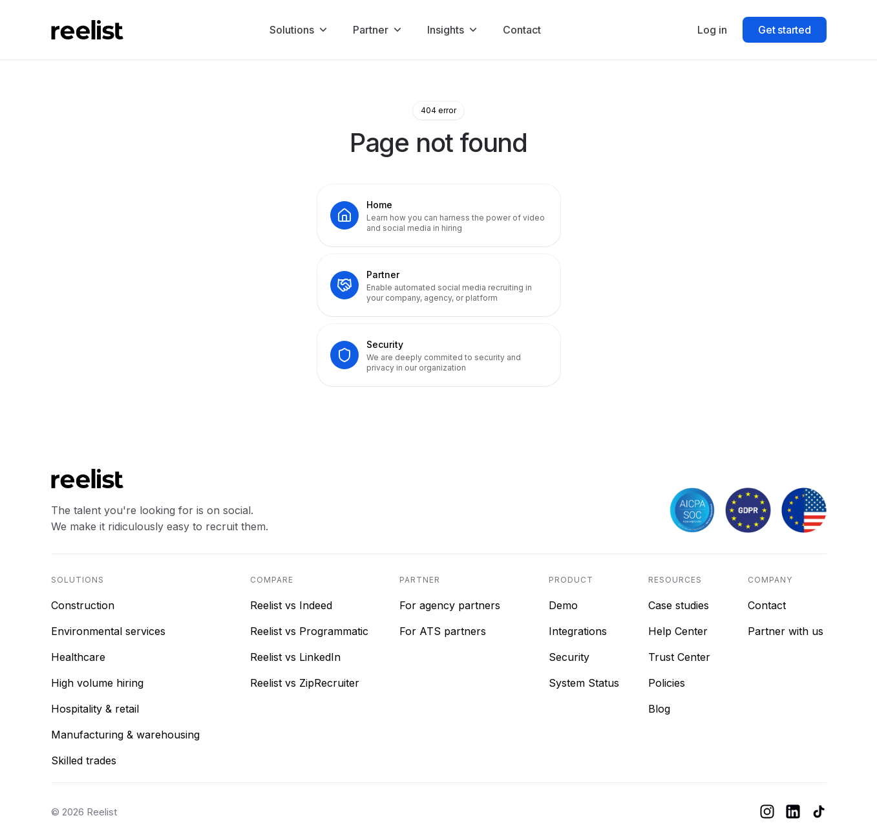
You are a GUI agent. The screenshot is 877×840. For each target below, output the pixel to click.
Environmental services (108, 631)
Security (569, 657)
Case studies (678, 605)
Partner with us (785, 631)
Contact (767, 605)
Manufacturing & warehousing (125, 734)
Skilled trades (83, 760)
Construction (82, 605)
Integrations (578, 631)
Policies (666, 682)
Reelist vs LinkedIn (295, 657)
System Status (584, 682)
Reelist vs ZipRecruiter (304, 682)
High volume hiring (97, 682)
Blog (659, 708)
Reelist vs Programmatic (309, 631)
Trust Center (679, 657)
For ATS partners (442, 631)
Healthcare (78, 657)
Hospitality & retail (95, 708)
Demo (563, 605)
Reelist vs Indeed (291, 605)
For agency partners (449, 605)
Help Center (678, 631)
